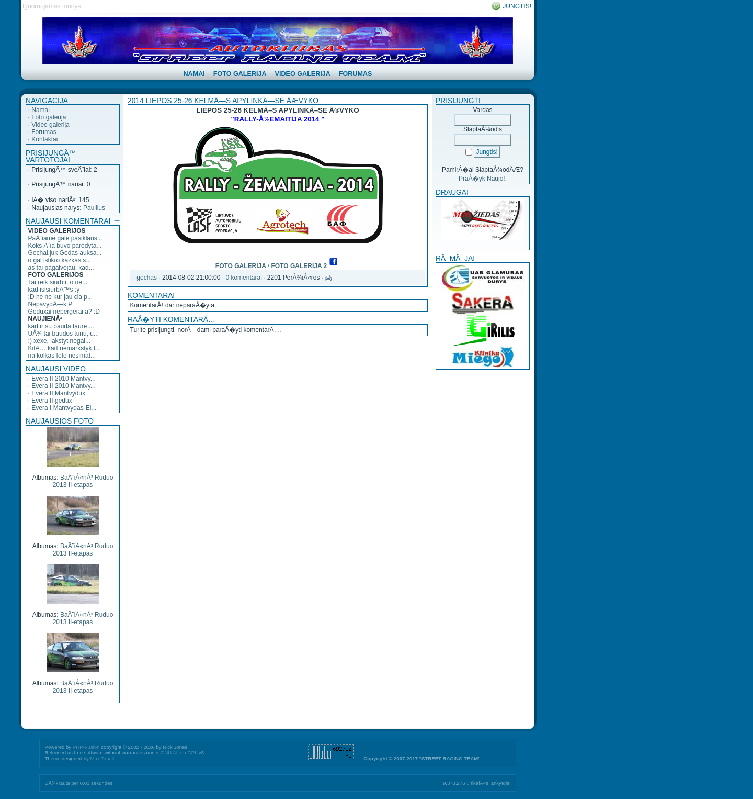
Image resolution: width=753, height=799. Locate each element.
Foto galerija (48, 117)
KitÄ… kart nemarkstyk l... (64, 348)
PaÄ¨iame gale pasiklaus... (65, 238)
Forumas (43, 132)
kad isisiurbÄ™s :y (54, 289)
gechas (146, 277)
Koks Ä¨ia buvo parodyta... (65, 245)
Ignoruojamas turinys (51, 6)
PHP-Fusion (86, 747)
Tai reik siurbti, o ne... (57, 282)
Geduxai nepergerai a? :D (64, 311)
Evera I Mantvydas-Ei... (63, 408)
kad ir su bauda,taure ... (61, 326)
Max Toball (102, 758)
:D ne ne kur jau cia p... (60, 297)
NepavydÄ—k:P (50, 304)
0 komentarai (243, 277)
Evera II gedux (51, 400)
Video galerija (50, 124)
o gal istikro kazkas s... (60, 260)
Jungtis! (517, 6)
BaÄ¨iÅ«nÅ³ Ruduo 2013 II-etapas (83, 481)
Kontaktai (44, 139)
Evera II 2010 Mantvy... (63, 378)
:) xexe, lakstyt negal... (59, 341)
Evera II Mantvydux (58, 393)
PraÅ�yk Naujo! (482, 178)
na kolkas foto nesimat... (62, 355)
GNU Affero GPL (179, 753)
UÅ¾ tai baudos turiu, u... (63, 333)
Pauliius (94, 208)
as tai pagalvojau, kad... (61, 267)
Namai (40, 110)
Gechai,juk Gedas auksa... (65, 253)
